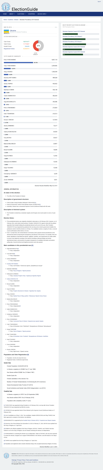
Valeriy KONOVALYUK (12, 279)
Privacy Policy (21, 460)
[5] (14, 253)
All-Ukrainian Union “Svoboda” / (30, 336)
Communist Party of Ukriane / (28, 321)
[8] (15, 329)
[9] (28, 354)
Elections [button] (20, 14)
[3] (32, 245)
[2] (40, 204)
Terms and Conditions (32, 460)
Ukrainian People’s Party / (27, 275)
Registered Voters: (9, 48)
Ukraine (16, 19)
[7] (20, 306)
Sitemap (14, 460)
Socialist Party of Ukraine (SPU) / (39, 420)
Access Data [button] (42, 14)
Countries (31, 14)
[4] (18, 248)
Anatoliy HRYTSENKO (12, 263)
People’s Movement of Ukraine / (27, 291)
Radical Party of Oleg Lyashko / (29, 296)
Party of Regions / (22, 270)
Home (5, 14)
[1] (35, 202)
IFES (12, 462)
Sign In (99, 1)
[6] (16, 268)
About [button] (11, 14)
